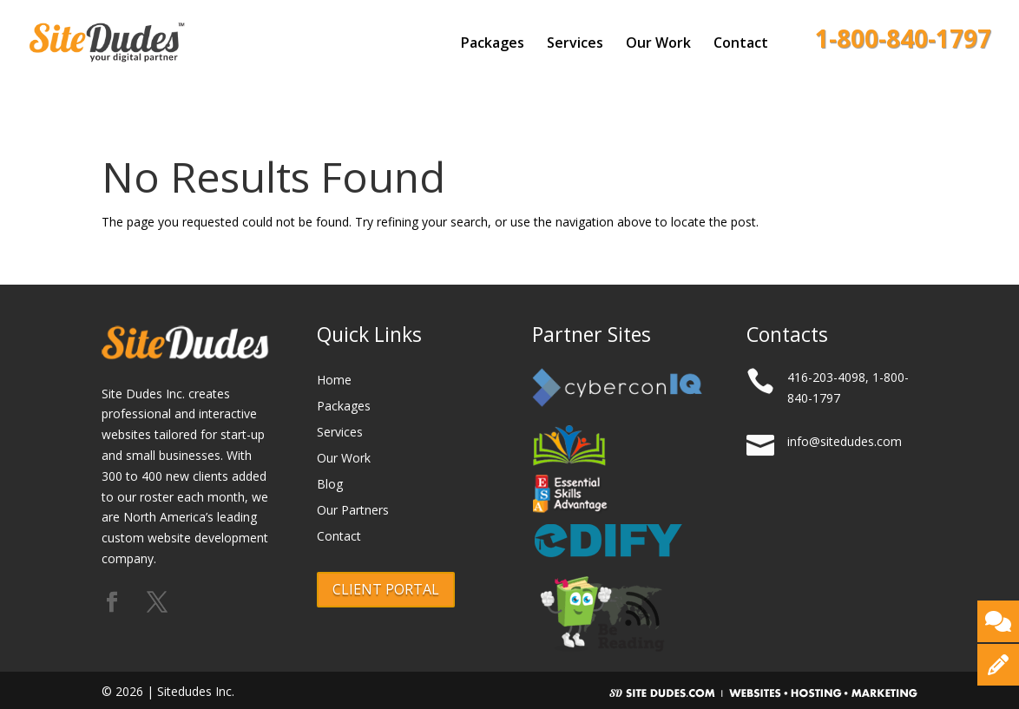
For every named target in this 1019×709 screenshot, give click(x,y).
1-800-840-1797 (903, 43)
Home (334, 381)
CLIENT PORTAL (385, 589)
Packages (492, 44)
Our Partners (353, 511)
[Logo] (135, 38)
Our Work (658, 44)
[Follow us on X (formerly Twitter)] (157, 603)
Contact (740, 44)
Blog (330, 485)
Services (575, 44)
